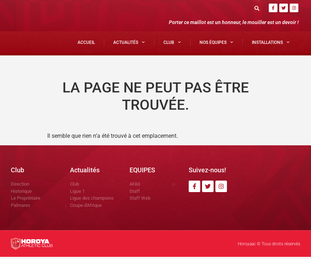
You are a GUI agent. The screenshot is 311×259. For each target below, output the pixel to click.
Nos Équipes (216, 42)
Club (172, 42)
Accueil (86, 42)
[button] (257, 8)
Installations (270, 42)
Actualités (129, 42)
